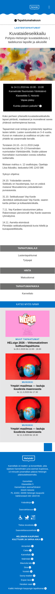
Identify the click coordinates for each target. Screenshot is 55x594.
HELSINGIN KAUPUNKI (27, 536)
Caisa (26, 550)
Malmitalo (26, 559)
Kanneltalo (15, 6)
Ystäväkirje (26, 502)
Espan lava (26, 580)
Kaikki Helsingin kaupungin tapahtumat (26, 588)
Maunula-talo (26, 563)
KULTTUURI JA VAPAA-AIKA (26, 539)
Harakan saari (26, 584)
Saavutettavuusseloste (26, 530)
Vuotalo (26, 571)
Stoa (26, 567)
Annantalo (26, 546)
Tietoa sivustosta (26, 525)
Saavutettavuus (26, 509)
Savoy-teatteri (26, 576)
